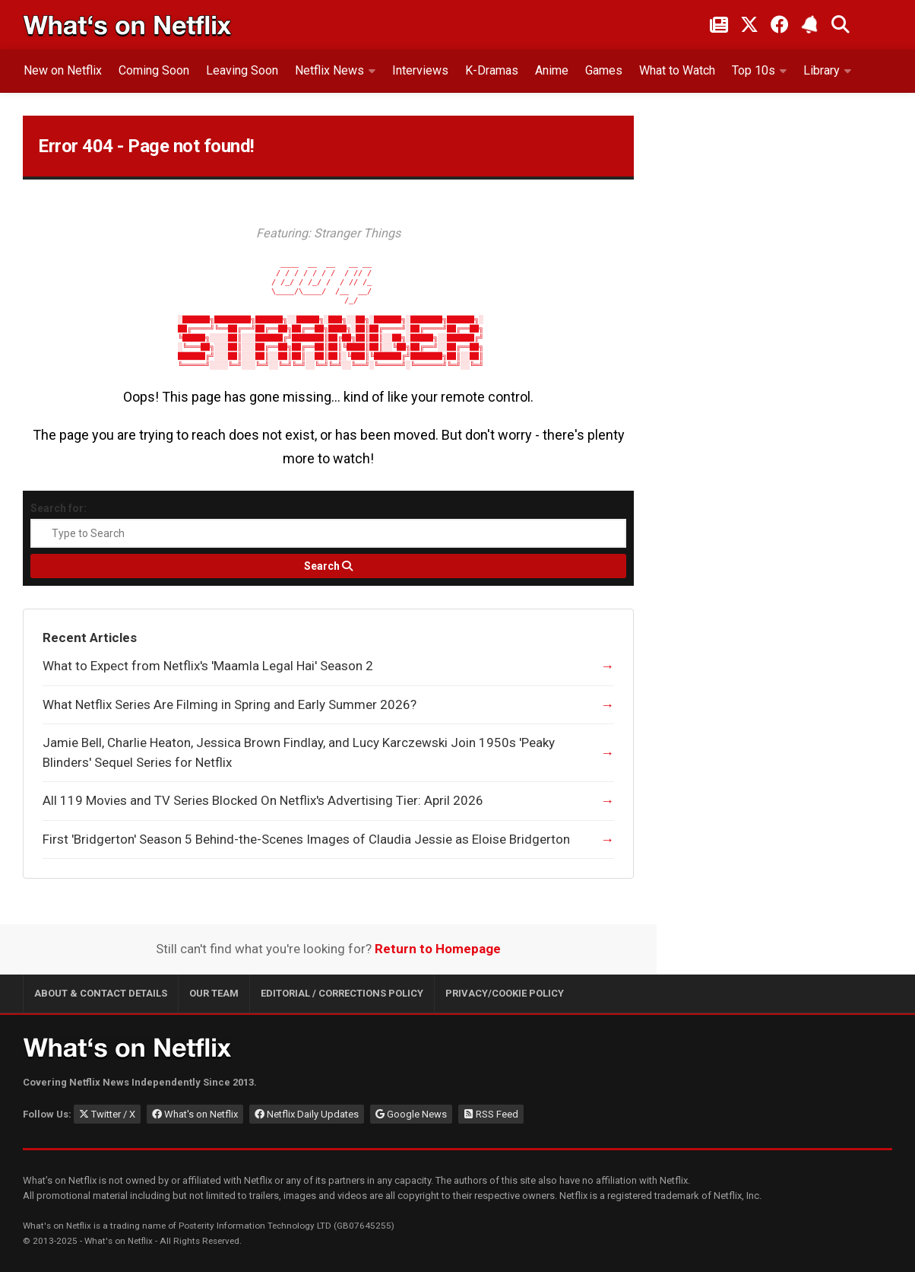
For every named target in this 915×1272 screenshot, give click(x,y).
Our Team (214, 993)
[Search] (328, 566)
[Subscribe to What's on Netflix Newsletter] (810, 24)
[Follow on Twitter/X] (749, 24)
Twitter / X (107, 1114)
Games (603, 70)
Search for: (58, 508)
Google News (411, 1114)
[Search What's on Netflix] (840, 24)
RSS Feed (491, 1114)
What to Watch (677, 70)
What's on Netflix (195, 1114)
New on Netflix (63, 70)
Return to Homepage (438, 948)
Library (821, 70)
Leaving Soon (242, 70)
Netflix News (329, 70)
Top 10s (753, 70)
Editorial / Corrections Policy (342, 993)
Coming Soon (154, 70)
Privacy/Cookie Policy (504, 993)
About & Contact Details (100, 993)
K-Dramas (491, 70)
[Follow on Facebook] (780, 24)
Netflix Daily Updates (307, 1114)
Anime (551, 70)
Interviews (420, 70)
